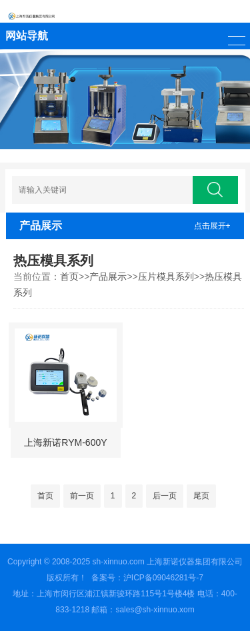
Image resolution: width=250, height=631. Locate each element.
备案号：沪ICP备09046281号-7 (147, 577)
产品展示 (108, 276)
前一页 (82, 495)
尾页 (201, 495)
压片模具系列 (166, 276)
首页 (69, 276)
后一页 (165, 495)
